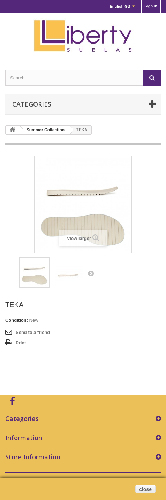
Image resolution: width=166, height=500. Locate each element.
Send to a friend (33, 332)
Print (21, 342)
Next (90, 273)
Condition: (16, 320)
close (145, 489)
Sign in (150, 6)
